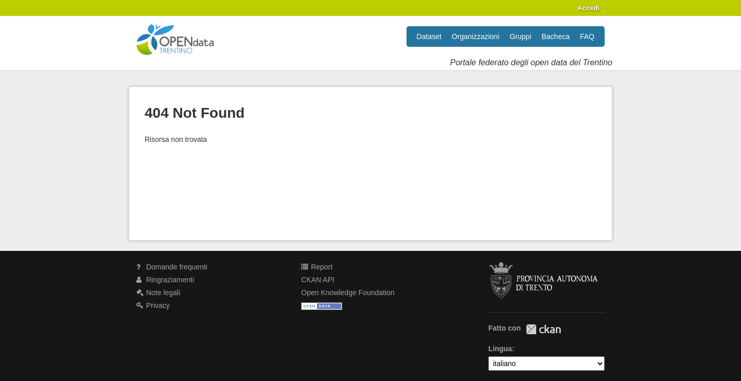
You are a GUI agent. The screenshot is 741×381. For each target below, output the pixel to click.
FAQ (587, 36)
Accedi (588, 8)
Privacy (153, 305)
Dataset (429, 36)
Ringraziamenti (165, 280)
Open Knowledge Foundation (347, 292)
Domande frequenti (171, 267)
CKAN (543, 329)
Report (316, 267)
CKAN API (317, 280)
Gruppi (520, 36)
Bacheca (556, 36)
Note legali (158, 292)
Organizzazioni (476, 36)
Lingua (500, 348)
